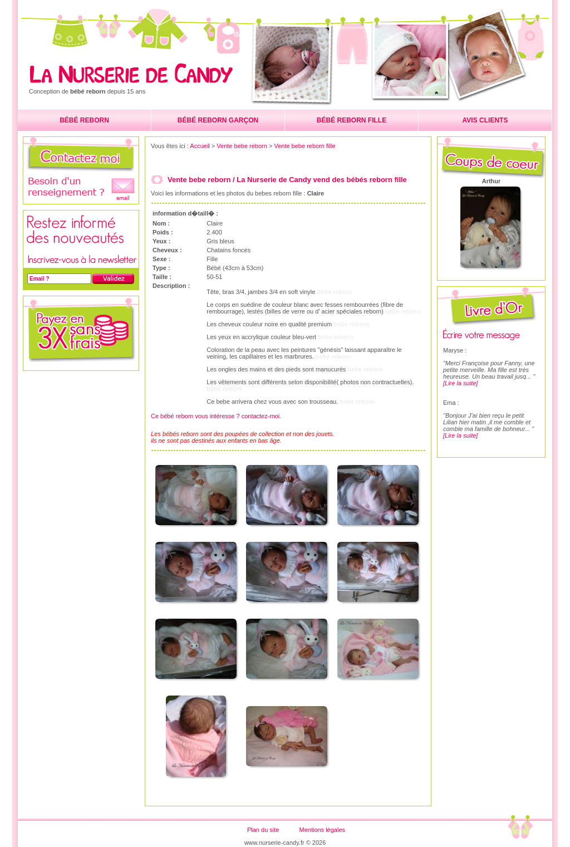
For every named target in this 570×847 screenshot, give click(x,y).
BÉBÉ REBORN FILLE (351, 120)
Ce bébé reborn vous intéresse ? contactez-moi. (216, 416)
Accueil (199, 146)
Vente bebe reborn (242, 146)
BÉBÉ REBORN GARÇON (218, 120)
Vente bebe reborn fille (304, 146)
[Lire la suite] (460, 383)
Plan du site (263, 829)
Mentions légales (322, 829)
